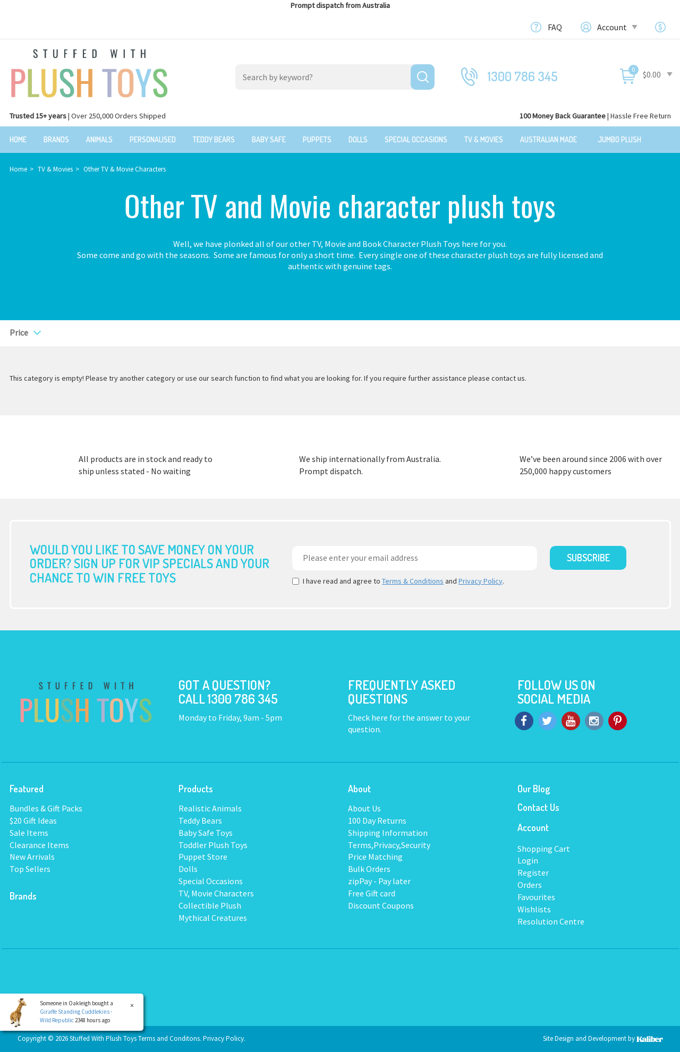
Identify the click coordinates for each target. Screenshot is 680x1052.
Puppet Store (202, 856)
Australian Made (548, 139)
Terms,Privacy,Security (389, 845)
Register (533, 872)
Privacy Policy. (224, 1038)
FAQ (555, 27)
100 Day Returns (377, 820)
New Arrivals (32, 856)
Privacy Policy (480, 581)
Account (616, 27)
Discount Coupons (381, 905)
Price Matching (375, 856)
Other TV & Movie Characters (124, 169)
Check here (368, 717)
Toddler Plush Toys (213, 845)
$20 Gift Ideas (33, 820)
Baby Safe (269, 139)
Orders (529, 884)
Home (18, 139)
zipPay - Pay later (379, 881)
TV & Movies (483, 139)
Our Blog (533, 788)
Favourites (536, 897)
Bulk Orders (369, 868)
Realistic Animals (210, 808)
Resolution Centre (550, 921)
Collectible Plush (209, 905)
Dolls (358, 139)
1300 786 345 (523, 76)
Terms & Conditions (413, 581)
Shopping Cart (543, 848)
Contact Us (538, 807)
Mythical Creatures (212, 917)
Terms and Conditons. (170, 1038)
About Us (364, 808)
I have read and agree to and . (398, 581)
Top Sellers (30, 868)
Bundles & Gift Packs (46, 808)
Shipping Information (388, 832)
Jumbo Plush (619, 139)
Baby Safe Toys (205, 832)
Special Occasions (416, 139)
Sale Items (29, 832)
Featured (27, 788)
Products (195, 788)
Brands (56, 139)
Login (527, 860)
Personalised (153, 139)
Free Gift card (371, 893)
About (359, 788)
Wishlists (534, 909)
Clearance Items (39, 845)
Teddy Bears (214, 139)
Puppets (317, 139)
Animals (99, 139)
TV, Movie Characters (216, 893)
